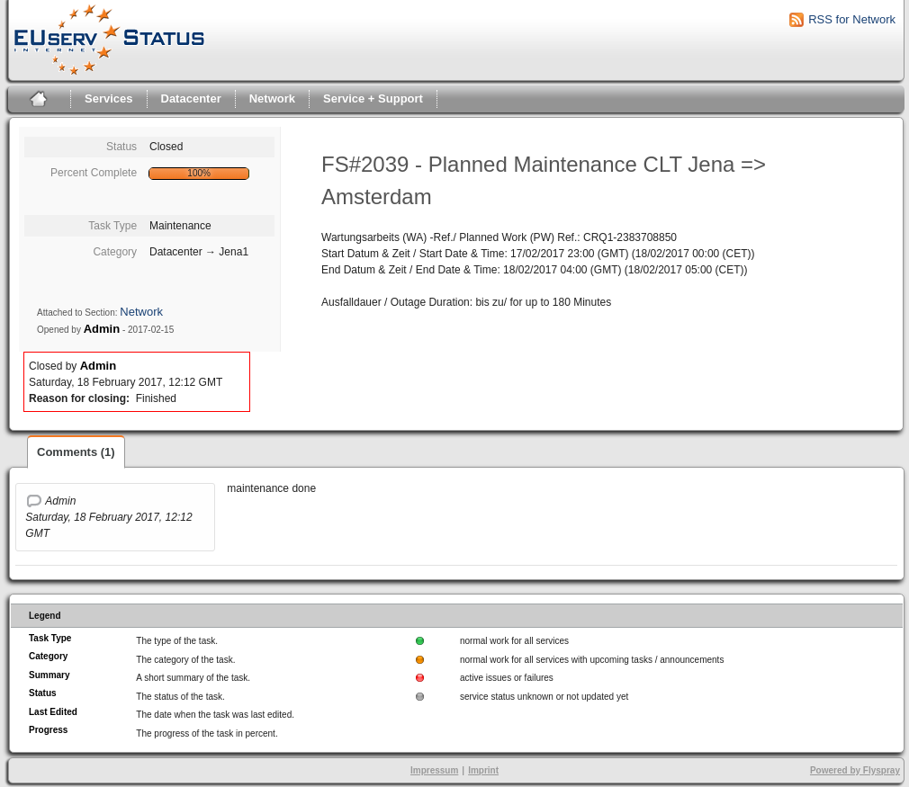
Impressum (434, 770)
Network (272, 98)
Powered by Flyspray (855, 770)
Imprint (483, 770)
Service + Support (373, 98)
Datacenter (191, 98)
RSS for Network (852, 19)
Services (109, 98)
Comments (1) (76, 452)
